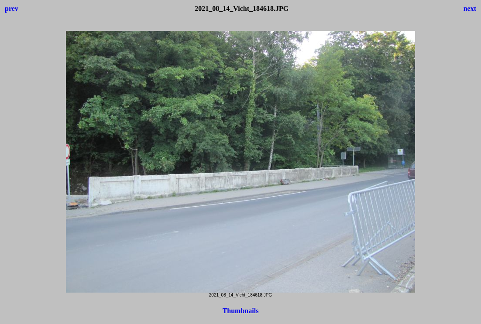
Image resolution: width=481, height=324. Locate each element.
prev (11, 8)
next (470, 8)
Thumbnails (241, 310)
